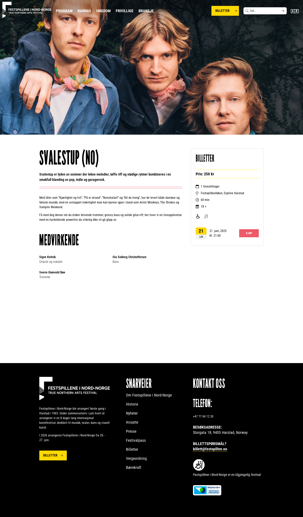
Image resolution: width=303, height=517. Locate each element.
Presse (131, 431)
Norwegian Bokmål (297, 11)
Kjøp (249, 233)
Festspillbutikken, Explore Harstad (222, 193)
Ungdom (103, 10)
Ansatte (132, 422)
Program (64, 10)
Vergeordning (136, 458)
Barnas (84, 10)
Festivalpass (136, 440)
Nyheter (132, 413)
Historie (132, 404)
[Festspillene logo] (26, 10)
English (293, 11)
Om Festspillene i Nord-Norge (149, 395)
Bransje (146, 10)
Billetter (222, 11)
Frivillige (124, 10)
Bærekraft (133, 467)
